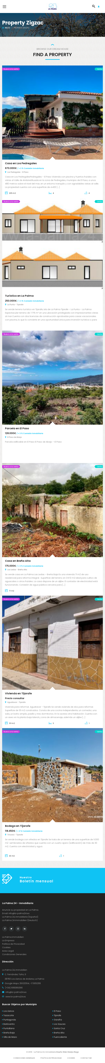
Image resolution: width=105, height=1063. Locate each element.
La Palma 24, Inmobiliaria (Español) (20, 916)
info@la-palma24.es (19, 913)
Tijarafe (56, 1015)
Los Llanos (8, 1011)
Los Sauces (58, 1024)
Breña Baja (8, 1032)
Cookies (6, 947)
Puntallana (8, 1028)
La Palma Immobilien (13, 937)
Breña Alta (58, 1032)
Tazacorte (8, 1015)
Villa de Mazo (9, 1037)
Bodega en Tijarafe (17, 826)
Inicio (7, 28)
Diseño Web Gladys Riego (67, 1052)
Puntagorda (9, 1019)
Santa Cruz (58, 1028)
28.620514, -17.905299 (30, 983)
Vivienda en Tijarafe (18, 693)
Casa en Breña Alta (18, 561)
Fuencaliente (59, 1037)
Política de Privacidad (13, 944)
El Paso (56, 1011)
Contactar (86, 1058)
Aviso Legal (8, 950)
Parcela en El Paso (17, 428)
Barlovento (8, 1024)
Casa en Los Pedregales (21, 163)
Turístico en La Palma (19, 296)
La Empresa (8, 940)
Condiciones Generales (14, 954)
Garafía (57, 1019)
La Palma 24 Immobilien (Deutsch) (20, 920)
